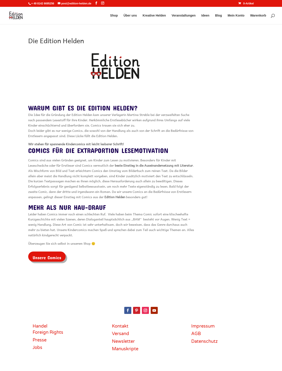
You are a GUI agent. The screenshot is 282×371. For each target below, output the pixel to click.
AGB (196, 333)
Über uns (130, 15)
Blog (218, 15)
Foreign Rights (48, 332)
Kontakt (120, 326)
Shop (114, 15)
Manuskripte (125, 349)
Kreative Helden (154, 15)
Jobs (37, 347)
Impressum (203, 326)
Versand (120, 333)
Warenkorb (258, 15)
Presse (39, 340)
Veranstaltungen (184, 15)
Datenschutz (204, 341)
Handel (40, 326)
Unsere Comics (47, 256)
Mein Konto (236, 15)
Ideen (205, 15)
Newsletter (123, 341)
